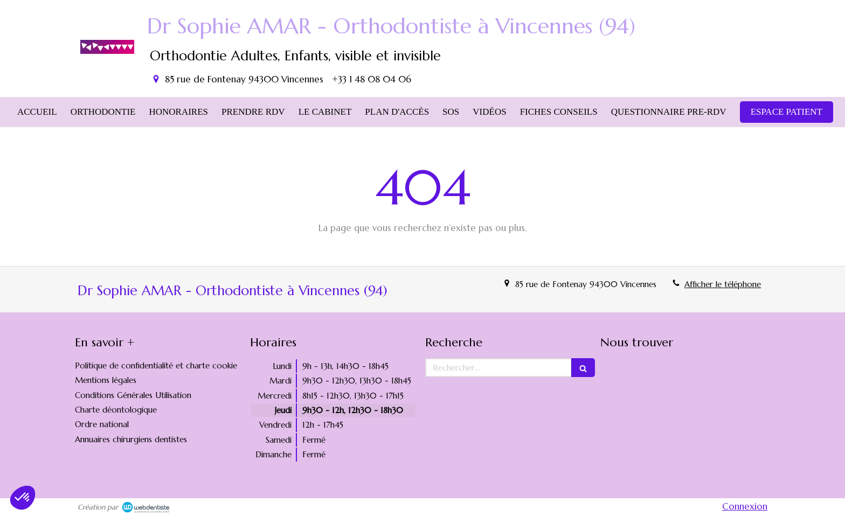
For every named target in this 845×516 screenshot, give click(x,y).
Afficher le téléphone (722, 284)
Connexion (744, 506)
